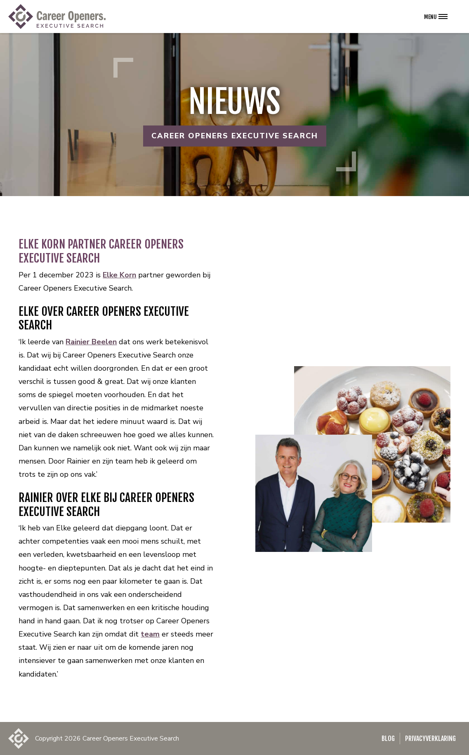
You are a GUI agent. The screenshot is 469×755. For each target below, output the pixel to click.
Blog (388, 738)
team (150, 634)
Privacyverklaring (430, 738)
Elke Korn (119, 275)
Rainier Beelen (91, 342)
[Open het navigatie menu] (436, 16)
